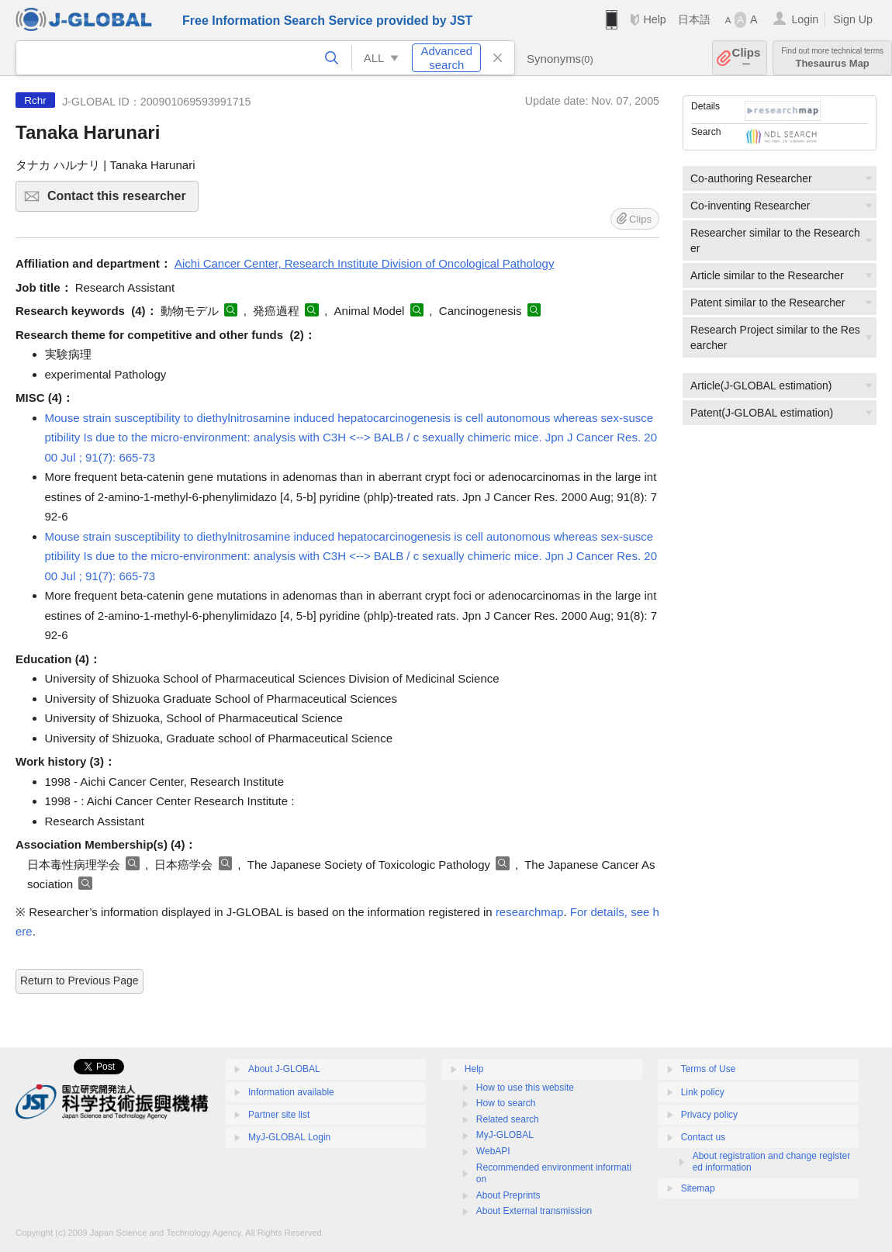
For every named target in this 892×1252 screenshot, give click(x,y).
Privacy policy (709, 1114)
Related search (507, 1119)
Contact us (703, 1137)
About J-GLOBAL (284, 1069)
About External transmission (534, 1210)
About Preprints (508, 1195)
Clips (746, 58)
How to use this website (525, 1087)
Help (654, 19)
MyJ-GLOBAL (505, 1134)
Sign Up (853, 19)
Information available (291, 1092)
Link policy (702, 1092)
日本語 (694, 19)
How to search (506, 1103)
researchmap (530, 911)
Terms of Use (708, 1069)
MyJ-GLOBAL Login (289, 1137)
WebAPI (493, 1151)
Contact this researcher (121, 200)
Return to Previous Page (79, 980)
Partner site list (278, 1114)
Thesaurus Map (832, 58)
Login (804, 19)
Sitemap (698, 1188)
